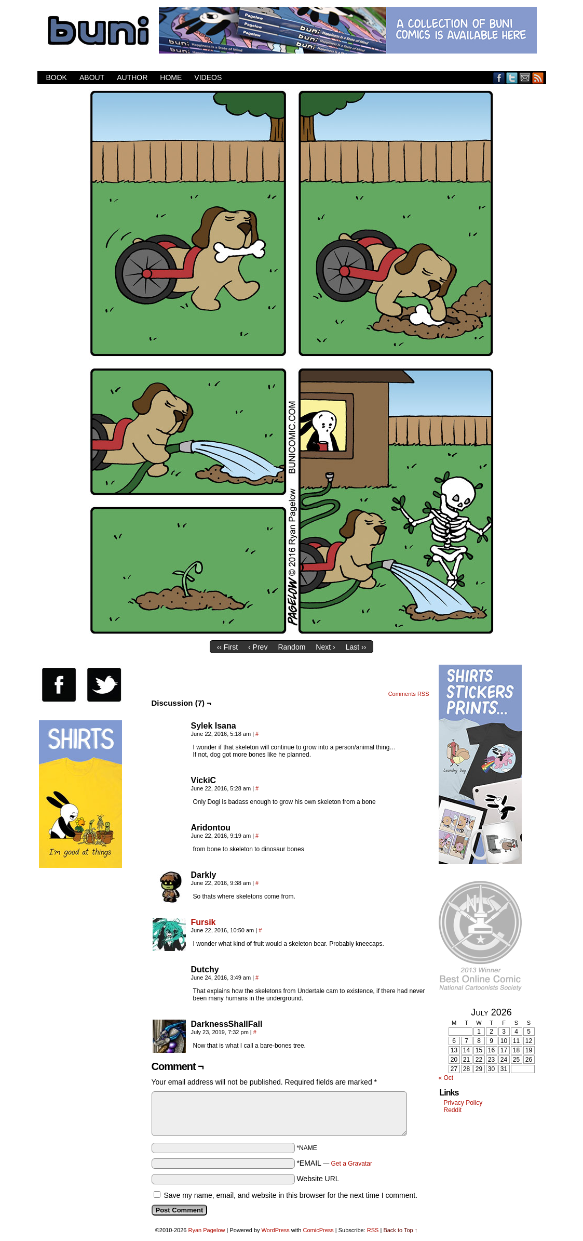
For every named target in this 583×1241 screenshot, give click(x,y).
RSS (538, 77)
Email (525, 77)
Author (132, 77)
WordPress (276, 1230)
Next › (325, 647)
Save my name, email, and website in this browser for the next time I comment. (290, 1195)
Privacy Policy (463, 1102)
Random (291, 647)
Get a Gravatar (351, 1163)
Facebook (499, 77)
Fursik (203, 922)
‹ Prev (257, 647)
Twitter (512, 77)
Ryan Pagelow (206, 1230)
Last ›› (356, 647)
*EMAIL (334, 1163)
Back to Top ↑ (400, 1230)
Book (56, 77)
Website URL (317, 1178)
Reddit (453, 1110)
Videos (208, 77)
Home (171, 77)
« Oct (446, 1077)
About (91, 77)
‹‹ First (227, 647)
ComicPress (318, 1230)
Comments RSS (408, 694)
